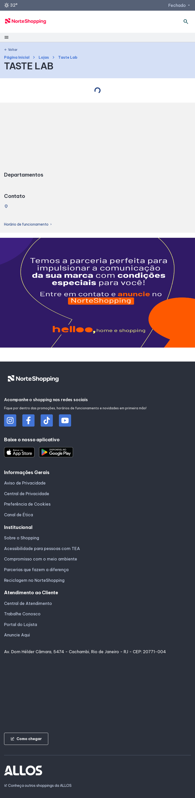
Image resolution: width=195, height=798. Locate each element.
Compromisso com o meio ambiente (40, 558)
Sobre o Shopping (21, 537)
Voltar (11, 50)
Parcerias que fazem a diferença (36, 569)
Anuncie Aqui (17, 634)
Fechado (179, 5)
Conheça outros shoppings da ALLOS (38, 786)
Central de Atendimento (28, 603)
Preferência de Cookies (27, 504)
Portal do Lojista (20, 624)
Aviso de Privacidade (25, 483)
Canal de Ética (18, 514)
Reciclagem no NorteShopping (34, 580)
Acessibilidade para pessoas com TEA (42, 548)
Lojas (44, 57)
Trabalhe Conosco (22, 613)
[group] (97, 294)
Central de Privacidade (26, 493)
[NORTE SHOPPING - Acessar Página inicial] (25, 22)
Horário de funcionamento (28, 224)
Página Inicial (16, 57)
